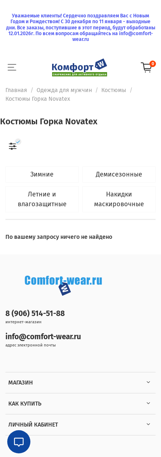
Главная (16, 90)
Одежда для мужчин (64, 90)
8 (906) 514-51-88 (35, 313)
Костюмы (113, 90)
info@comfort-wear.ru (43, 336)
